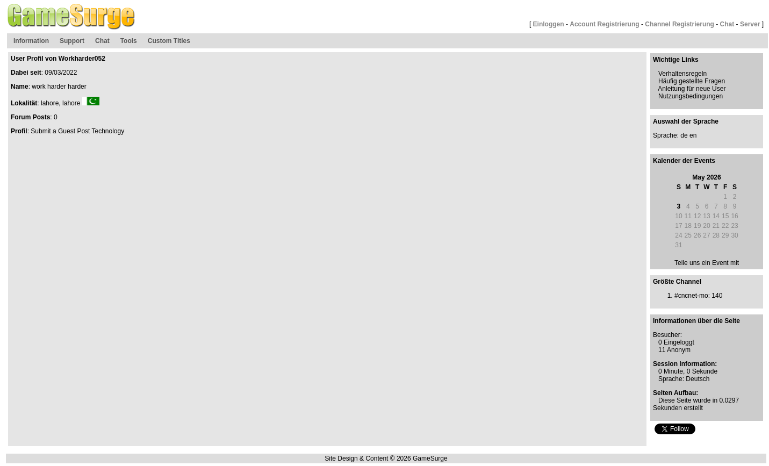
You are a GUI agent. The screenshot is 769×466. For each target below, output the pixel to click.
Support (72, 41)
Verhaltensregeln (682, 73)
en (692, 135)
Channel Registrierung (679, 24)
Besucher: (667, 335)
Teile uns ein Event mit (706, 263)
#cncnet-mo (691, 295)
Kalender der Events (684, 160)
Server (750, 24)
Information (31, 41)
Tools (128, 41)
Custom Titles (169, 41)
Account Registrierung (604, 24)
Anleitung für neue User (691, 88)
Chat (727, 24)
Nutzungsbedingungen (690, 96)
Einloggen (548, 24)
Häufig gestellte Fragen (691, 81)
